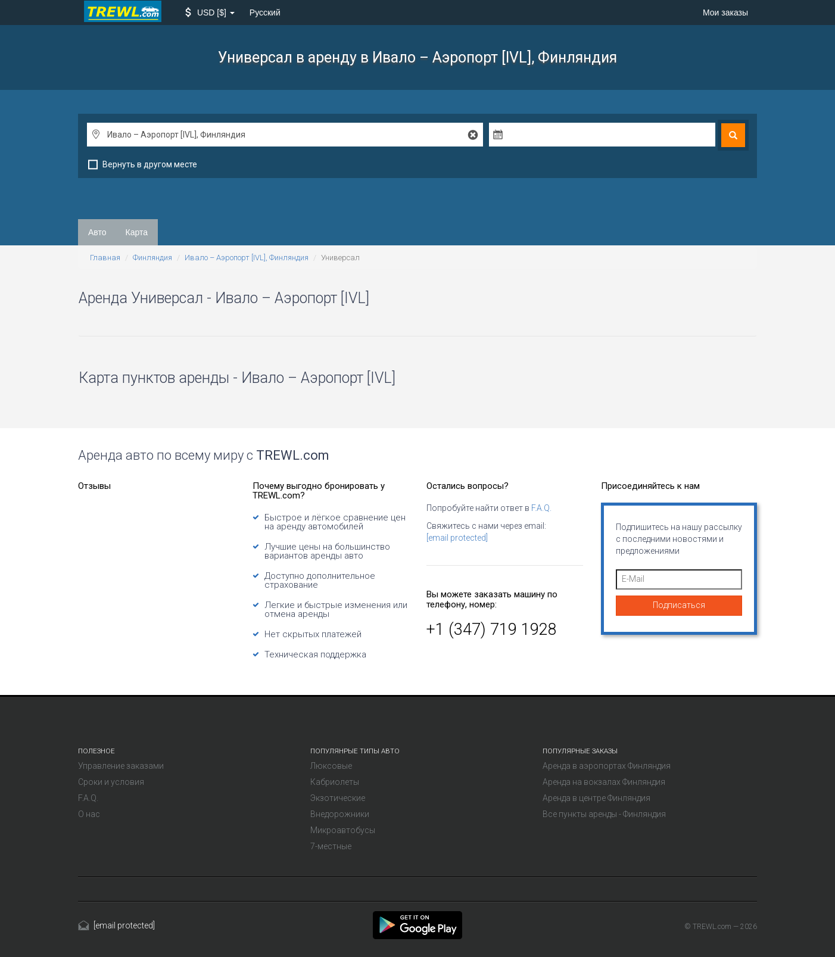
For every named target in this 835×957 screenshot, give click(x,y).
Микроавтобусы (342, 830)
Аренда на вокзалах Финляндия (604, 782)
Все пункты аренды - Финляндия (604, 814)
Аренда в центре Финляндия (596, 798)
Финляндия (152, 257)
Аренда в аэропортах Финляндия (607, 766)
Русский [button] (265, 12)
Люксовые (331, 766)
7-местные (330, 846)
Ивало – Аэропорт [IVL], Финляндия (247, 257)
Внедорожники (339, 814)
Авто (97, 232)
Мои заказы (725, 12)
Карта (137, 232)
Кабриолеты (334, 782)
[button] (210, 12)
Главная (105, 257)
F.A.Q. (541, 508)
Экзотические (337, 798)
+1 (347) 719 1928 (491, 629)
